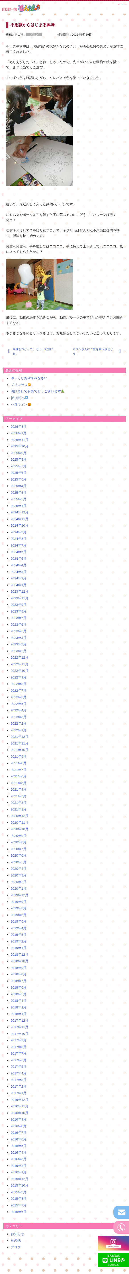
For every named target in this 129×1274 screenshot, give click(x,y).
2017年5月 (19, 1066)
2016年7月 (19, 1132)
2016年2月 (19, 1166)
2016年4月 (19, 1152)
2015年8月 (19, 1198)
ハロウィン (21, 404)
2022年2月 (19, 723)
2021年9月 (19, 756)
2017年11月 (20, 1027)
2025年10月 (20, 446)
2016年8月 (19, 1126)
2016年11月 (20, 1106)
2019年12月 (20, 895)
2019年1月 (19, 948)
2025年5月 (19, 479)
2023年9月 (19, 604)
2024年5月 (19, 558)
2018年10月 (20, 961)
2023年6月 (19, 624)
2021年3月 (19, 796)
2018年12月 (20, 954)
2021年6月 (19, 776)
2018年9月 (19, 968)
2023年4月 (19, 638)
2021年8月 (19, 763)
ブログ (16, 1247)
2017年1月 (19, 1093)
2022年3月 (19, 717)
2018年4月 (19, 1000)
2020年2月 (19, 882)
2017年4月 (19, 1073)
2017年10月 (20, 1034)
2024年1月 (19, 585)
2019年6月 (19, 915)
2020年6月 (19, 855)
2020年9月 (19, 836)
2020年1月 (19, 888)
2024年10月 (20, 525)
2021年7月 (19, 770)
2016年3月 (19, 1159)
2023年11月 (20, 598)
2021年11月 (20, 743)
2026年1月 (19, 433)
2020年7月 (19, 849)
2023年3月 (19, 644)
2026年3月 (19, 426)
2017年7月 (19, 1053)
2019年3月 (19, 934)
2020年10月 (20, 829)
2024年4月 (19, 565)
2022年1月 (19, 730)
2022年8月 (19, 684)
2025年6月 (19, 472)
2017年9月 (19, 1040)
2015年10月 (20, 1185)
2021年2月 (19, 802)
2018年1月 (19, 1014)
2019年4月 (19, 928)
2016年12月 (20, 1100)
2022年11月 (20, 664)
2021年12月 (20, 736)
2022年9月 (19, 677)
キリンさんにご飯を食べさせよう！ (93, 351)
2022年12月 (20, 657)
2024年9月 (19, 532)
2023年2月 (19, 651)
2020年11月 (20, 822)
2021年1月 (19, 809)
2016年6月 (19, 1139)
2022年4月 (19, 710)
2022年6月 (19, 697)
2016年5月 (19, 1146)
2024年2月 (19, 578)
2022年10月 (20, 670)
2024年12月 (20, 512)
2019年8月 (19, 908)
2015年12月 (20, 1179)
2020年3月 (19, 875)
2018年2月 (19, 1007)
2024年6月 (19, 552)
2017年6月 (19, 1060)
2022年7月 (19, 690)
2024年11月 (20, 519)
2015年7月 (19, 1205)
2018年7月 (19, 981)
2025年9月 (19, 453)
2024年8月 (19, 538)
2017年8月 (19, 1047)
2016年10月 (20, 1113)
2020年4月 (19, 868)
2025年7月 (19, 466)
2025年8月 (19, 459)
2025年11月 (20, 440)
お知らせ (17, 1234)
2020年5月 (19, 862)
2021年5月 (19, 783)
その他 (16, 1240)
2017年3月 (19, 1080)
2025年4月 (19, 486)
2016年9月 (19, 1119)
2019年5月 (19, 921)
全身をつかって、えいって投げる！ (32, 351)
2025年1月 (19, 506)
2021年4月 (19, 789)
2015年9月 (19, 1192)
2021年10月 (20, 750)
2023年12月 (20, 591)
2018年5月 (19, 994)
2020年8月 (19, 842)
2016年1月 (19, 1172)
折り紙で (19, 398)
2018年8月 (19, 974)
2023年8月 (19, 611)
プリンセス (21, 385)
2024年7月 (19, 545)
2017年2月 (19, 1086)
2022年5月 (19, 704)
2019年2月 (19, 941)
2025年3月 (19, 492)
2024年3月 (19, 572)
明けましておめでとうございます (37, 391)
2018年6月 (19, 987)
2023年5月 (19, 631)
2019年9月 (19, 902)
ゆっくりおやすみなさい (29, 378)
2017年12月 (20, 1020)
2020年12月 (20, 816)
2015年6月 (19, 1212)
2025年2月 (19, 499)
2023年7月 (19, 618)
